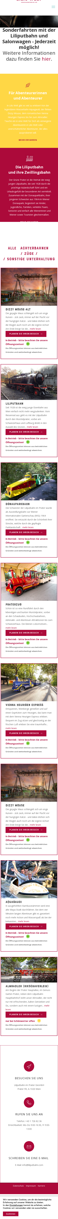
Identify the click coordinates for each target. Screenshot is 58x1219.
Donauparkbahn (18, 503)
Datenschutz (18, 1185)
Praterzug (13, 604)
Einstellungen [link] (16, 1205)
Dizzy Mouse (15, 805)
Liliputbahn (14, 403)
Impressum (31, 1185)
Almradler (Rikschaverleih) (27, 985)
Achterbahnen (34, 248)
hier (46, 59)
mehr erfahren (28, 140)
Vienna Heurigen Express (24, 704)
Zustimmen (10, 1214)
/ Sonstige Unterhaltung (29, 259)
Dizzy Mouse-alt (18, 309)
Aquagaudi (14, 901)
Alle (12, 248)
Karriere (41, 1185)
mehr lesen (35, 328)
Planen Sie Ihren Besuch (26, 333)
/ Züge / (29, 253)
